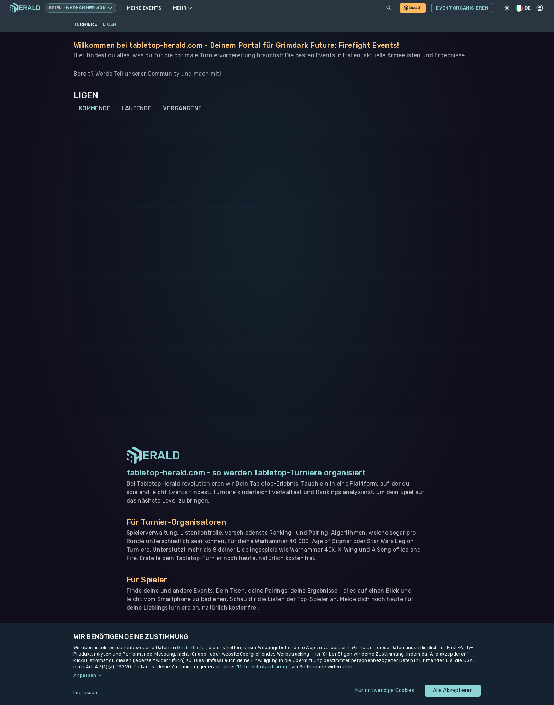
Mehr (183, 8)
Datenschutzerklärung (263, 666)
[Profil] (540, 8)
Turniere (85, 24)
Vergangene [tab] (182, 108)
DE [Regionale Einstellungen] (523, 8)
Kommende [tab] (94, 108)
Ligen (110, 24)
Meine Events (144, 8)
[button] (277, 675)
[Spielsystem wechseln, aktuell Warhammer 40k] (80, 8)
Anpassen (84, 675)
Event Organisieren (462, 8)
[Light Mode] (507, 8)
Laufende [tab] (137, 108)
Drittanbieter (191, 647)
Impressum (86, 692)
